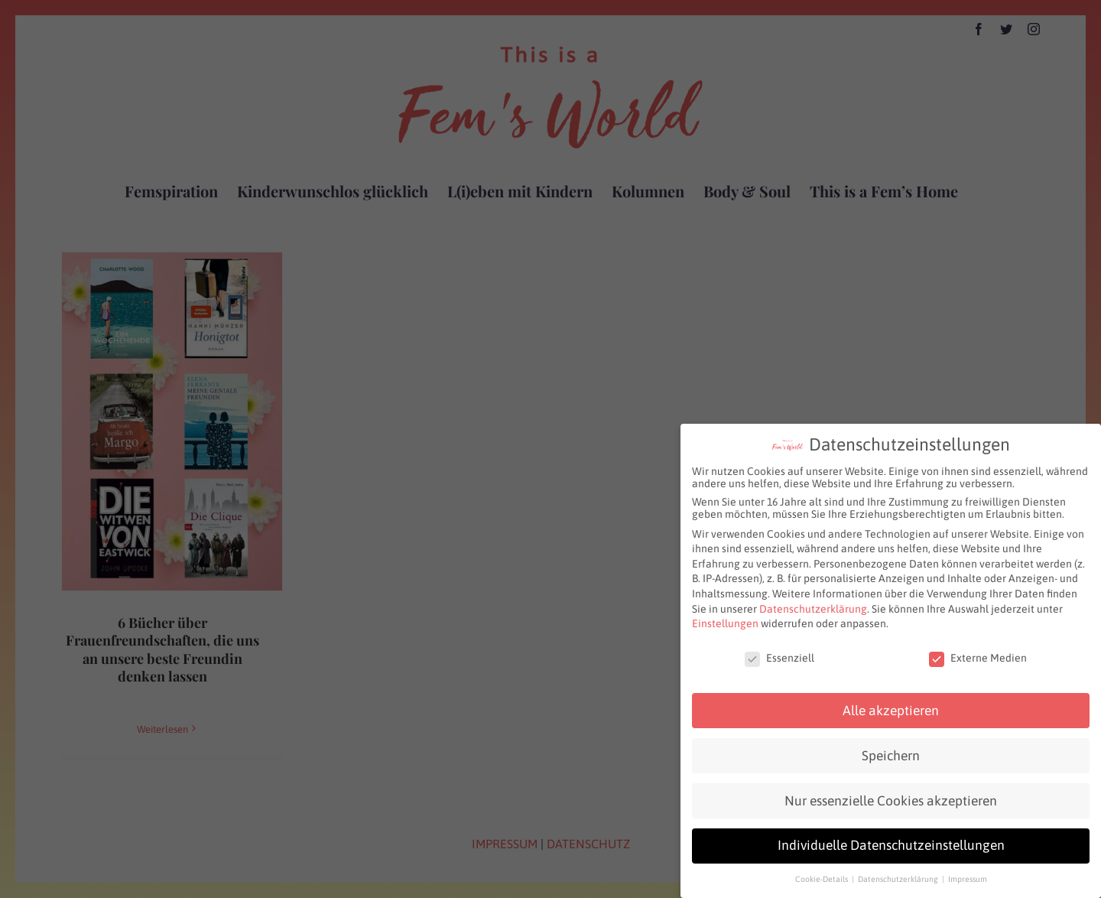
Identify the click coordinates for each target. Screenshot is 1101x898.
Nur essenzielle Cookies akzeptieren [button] (890, 792)
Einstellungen (725, 616)
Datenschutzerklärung (813, 600)
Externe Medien (978, 650)
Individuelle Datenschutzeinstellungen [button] (891, 837)
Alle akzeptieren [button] (891, 702)
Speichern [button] (891, 747)
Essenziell (779, 650)
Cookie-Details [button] (822, 871)
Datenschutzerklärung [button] (899, 871)
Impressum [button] (967, 871)
